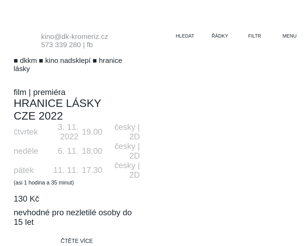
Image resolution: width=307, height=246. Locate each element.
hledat (185, 36)
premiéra (49, 92)
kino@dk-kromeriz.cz (74, 36)
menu (289, 36)
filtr (254, 36)
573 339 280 (61, 45)
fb (90, 45)
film (20, 92)
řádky (220, 36)
